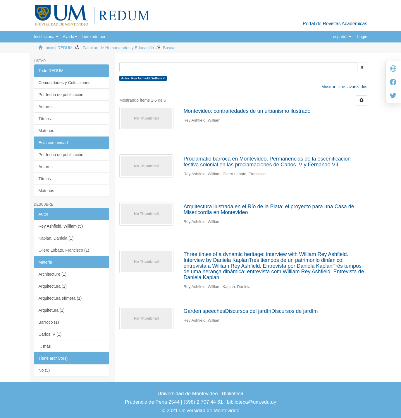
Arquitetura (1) (52, 310)
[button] (46, 37)
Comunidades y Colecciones (64, 82)
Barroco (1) (49, 322)
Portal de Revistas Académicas (335, 23)
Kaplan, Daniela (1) (56, 238)
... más (45, 346)
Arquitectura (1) (53, 286)
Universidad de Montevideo (188, 393)
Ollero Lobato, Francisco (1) (64, 250)
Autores (46, 106)
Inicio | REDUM (58, 47)
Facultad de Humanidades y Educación (118, 47)
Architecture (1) (53, 274)
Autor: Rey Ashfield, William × (143, 78)
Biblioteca (232, 393)
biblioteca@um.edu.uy (251, 402)
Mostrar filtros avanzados (344, 86)
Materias (46, 130)
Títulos (45, 118)
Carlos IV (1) (50, 334)
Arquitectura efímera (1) (60, 298)
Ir (362, 67)
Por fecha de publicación (61, 94)
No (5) (44, 370)
